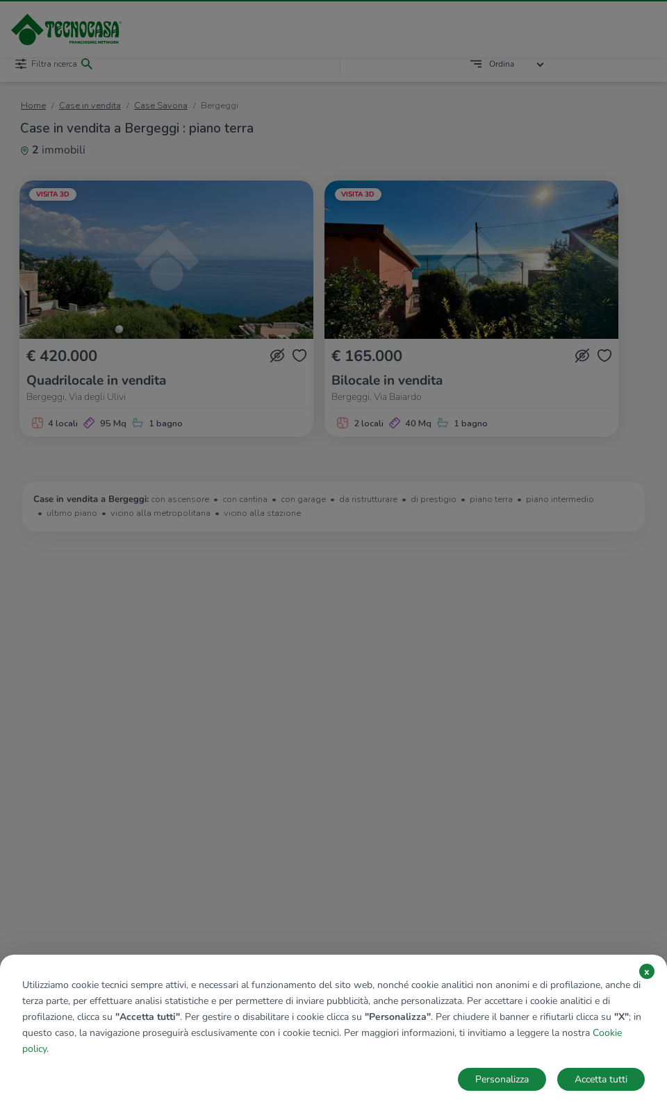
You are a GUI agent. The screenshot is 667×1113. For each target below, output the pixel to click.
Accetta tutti (601, 1079)
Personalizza (502, 1079)
